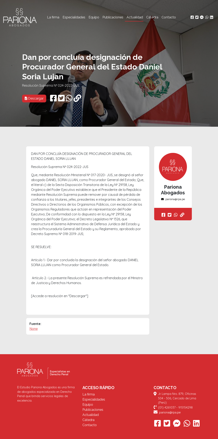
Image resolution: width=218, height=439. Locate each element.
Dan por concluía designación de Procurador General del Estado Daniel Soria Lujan (92, 67)
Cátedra (152, 17)
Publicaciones (112, 17)
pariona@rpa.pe (173, 199)
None (33, 329)
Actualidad (135, 17)
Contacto (169, 17)
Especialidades (74, 17)
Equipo (94, 17)
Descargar (34, 98)
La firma (53, 17)
